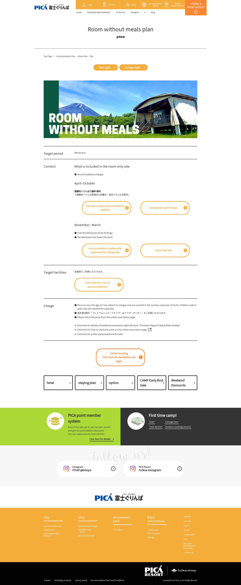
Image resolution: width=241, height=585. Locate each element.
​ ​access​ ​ (79, 12)
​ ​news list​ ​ (188, 521)
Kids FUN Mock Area (86, 535)
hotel (50, 382)
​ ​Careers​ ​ (47, 580)
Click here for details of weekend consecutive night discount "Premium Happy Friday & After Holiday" (128, 325)
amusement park (121, 519)
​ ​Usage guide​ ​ (153, 529)
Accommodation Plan (65, 56)
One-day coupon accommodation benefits (105, 208)
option (114, 382)
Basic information (156, 519)
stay (46, 517)
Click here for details (100, 438)
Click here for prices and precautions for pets (100, 334)
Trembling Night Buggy (87, 526)
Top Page (48, 56)
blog (153, 12)
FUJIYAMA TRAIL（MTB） (84, 530)
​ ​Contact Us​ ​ (120, 12)
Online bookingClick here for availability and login (119, 357)
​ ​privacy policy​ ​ (81, 580)
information (118, 529)
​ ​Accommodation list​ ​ (53, 526)
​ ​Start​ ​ (152, 421)
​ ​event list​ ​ (188, 516)
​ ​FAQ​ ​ (186, 539)
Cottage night (132, 67)
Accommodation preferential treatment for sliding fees (105, 250)
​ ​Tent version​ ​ (156, 426)
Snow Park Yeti (163, 250)
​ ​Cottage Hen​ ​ (172, 421)
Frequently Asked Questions (98, 12)
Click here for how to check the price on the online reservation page (112, 329)
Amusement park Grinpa (163, 207)
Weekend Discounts (178, 382)
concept (150, 537)
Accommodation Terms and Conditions (107, 580)
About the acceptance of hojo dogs (190, 545)
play (81, 517)
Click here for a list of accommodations (97, 284)
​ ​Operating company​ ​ (63, 580)
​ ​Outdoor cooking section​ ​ (178, 426)
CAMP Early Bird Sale (151, 382)
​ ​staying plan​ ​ (87, 382)
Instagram (135, 12)
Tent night (105, 67)
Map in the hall (153, 533)
